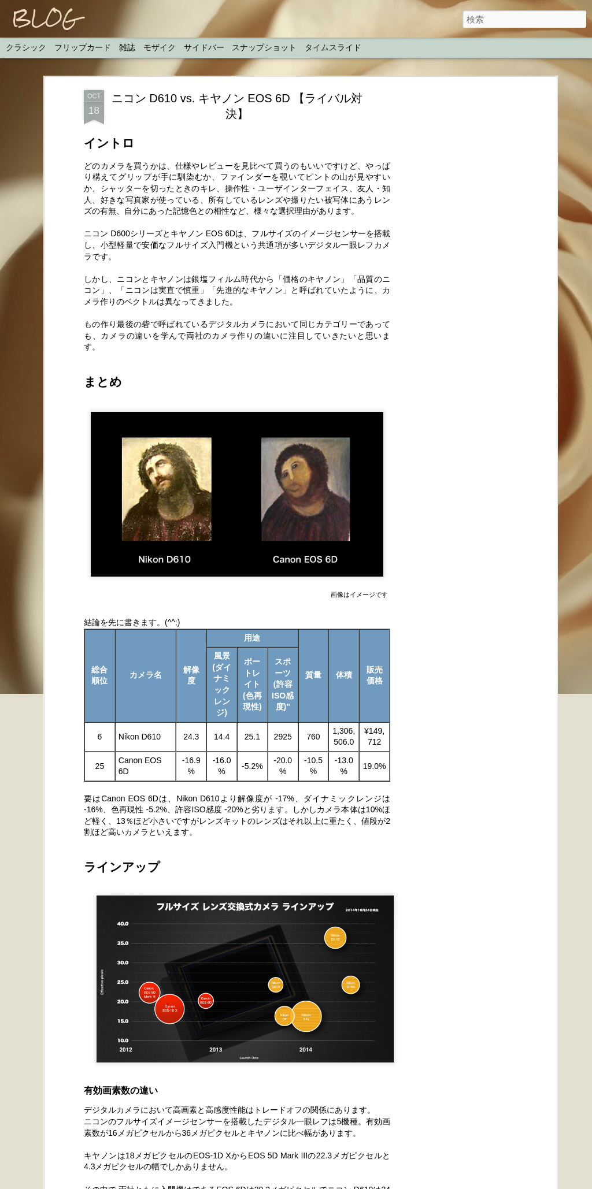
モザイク (159, 47)
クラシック (26, 47)
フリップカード (82, 47)
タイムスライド (333, 47)
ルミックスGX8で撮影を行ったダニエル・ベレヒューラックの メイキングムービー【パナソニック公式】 (286, 847)
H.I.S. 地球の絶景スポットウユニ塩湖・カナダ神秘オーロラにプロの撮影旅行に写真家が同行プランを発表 (289, 1110)
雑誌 (127, 47)
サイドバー (204, 47)
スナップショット (264, 47)
